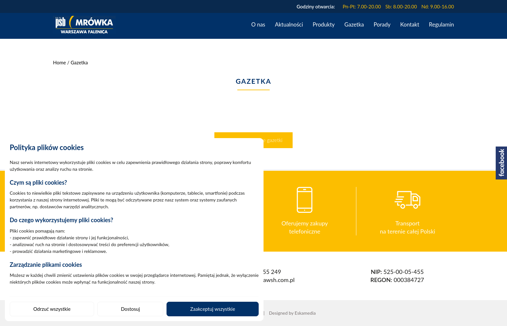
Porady (382, 24)
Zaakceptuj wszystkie (212, 309)
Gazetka (354, 24)
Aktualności (289, 24)
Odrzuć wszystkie (51, 309)
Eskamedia (305, 313)
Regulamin (441, 24)
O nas (258, 24)
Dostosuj (130, 309)
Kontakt (409, 24)
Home (59, 62)
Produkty (324, 24)
